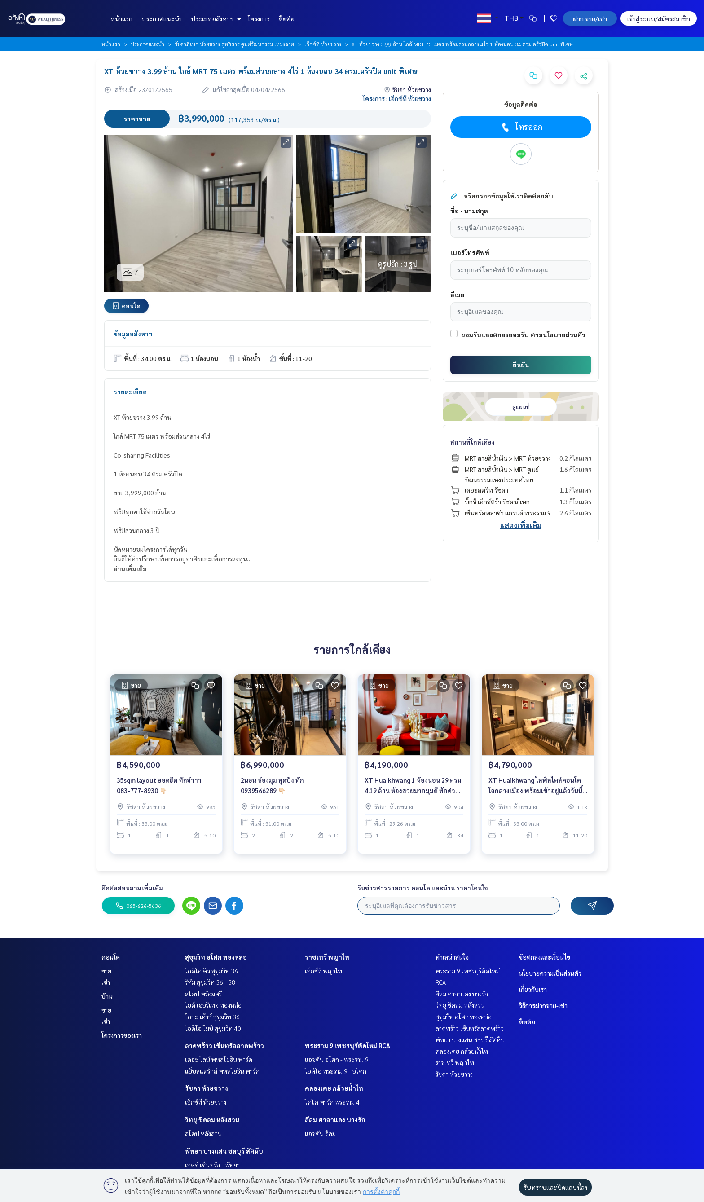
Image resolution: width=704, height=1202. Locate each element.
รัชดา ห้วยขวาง (206, 1088)
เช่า (105, 982)
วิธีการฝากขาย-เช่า (543, 1005)
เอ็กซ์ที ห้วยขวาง (322, 44)
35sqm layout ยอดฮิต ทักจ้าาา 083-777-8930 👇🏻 (159, 791)
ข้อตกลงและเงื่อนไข (544, 957)
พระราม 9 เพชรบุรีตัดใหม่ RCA (347, 1045)
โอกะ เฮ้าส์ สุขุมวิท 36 (212, 1017)
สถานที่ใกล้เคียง (472, 442)
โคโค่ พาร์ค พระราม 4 (332, 1102)
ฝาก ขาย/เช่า (590, 18)
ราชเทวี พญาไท (327, 957)
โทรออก (521, 127)
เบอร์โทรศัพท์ (469, 252)
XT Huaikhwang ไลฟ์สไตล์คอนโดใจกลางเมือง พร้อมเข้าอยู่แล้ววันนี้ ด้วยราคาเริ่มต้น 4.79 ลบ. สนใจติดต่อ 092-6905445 (535, 791)
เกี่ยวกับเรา (533, 989)
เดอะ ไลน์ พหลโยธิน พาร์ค (218, 1059)
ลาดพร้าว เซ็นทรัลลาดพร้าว (224, 1045)
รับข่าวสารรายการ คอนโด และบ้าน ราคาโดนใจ (422, 888)
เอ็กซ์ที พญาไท (323, 971)
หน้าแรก (121, 18)
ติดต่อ (287, 18)
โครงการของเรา (121, 1035)
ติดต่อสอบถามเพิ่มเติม (132, 888)
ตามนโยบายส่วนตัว (558, 334)
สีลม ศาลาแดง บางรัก (335, 1119)
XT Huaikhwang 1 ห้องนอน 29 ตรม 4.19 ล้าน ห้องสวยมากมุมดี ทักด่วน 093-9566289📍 (413, 791)
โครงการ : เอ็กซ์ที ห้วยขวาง (397, 98)
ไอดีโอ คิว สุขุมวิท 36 (211, 971)
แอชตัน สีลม (320, 1133)
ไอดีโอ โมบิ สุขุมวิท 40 (213, 1028)
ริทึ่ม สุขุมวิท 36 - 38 (210, 982)
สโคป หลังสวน (203, 1133)
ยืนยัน (521, 365)
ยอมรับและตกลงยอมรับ (495, 334)
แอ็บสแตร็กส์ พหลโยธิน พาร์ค (222, 1071)
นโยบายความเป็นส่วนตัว (550, 973)
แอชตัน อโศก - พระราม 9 (337, 1059)
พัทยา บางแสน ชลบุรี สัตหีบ (224, 1151)
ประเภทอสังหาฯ (215, 18)
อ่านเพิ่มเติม (130, 568)
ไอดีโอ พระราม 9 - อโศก (335, 1071)
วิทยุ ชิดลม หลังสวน (212, 1119)
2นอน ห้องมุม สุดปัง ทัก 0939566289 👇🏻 (272, 791)
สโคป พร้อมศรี (203, 994)
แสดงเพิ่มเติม (520, 525)
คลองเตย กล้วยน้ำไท (334, 1088)
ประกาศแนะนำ (161, 18)
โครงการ (259, 18)
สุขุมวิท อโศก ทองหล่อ (216, 957)
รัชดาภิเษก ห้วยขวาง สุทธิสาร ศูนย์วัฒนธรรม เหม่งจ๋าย (234, 44)
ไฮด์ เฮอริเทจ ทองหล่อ (213, 1005)
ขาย (106, 971)
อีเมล (457, 295)
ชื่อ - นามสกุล (469, 211)
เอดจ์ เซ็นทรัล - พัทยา (212, 1165)
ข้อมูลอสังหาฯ (133, 334)
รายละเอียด (130, 391)
